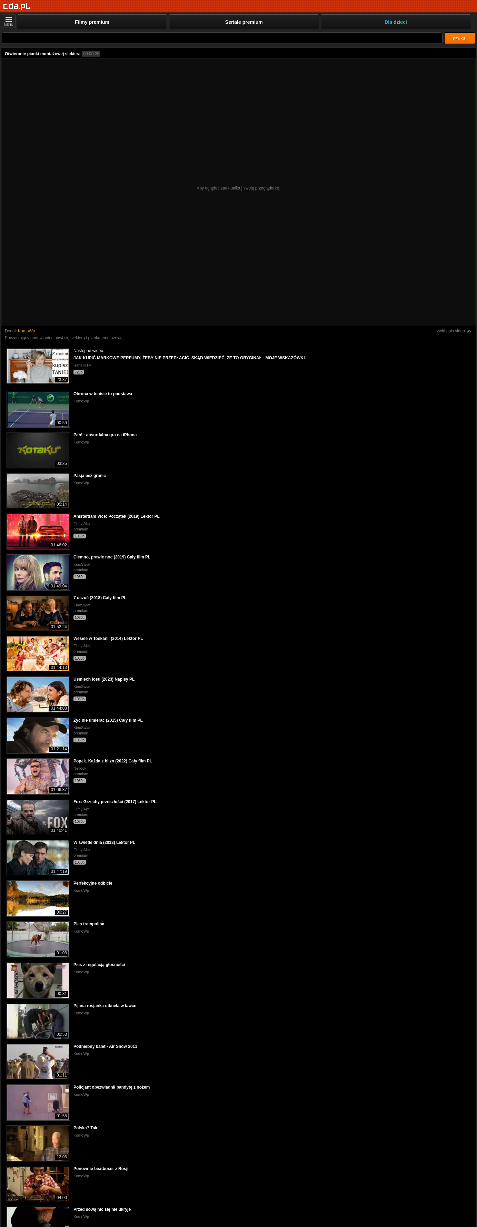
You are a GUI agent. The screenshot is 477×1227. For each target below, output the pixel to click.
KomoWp (26, 331)
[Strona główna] (17, 6)
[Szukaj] (222, 38)
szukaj (460, 38)
